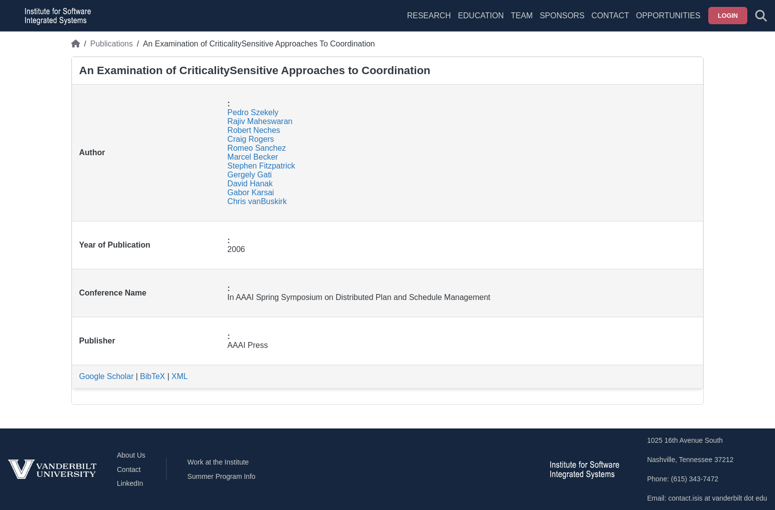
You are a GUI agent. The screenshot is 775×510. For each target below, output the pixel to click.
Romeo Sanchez (256, 148)
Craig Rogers (250, 139)
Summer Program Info (221, 476)
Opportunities (668, 15)
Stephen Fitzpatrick (261, 166)
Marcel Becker (252, 157)
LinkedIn (130, 483)
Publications (111, 44)
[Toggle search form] (761, 16)
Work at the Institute (218, 462)
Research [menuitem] (429, 15)
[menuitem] (521, 21)
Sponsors (562, 15)
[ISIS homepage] (55, 16)
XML (180, 376)
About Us (131, 455)
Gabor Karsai (250, 192)
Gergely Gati (249, 174)
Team (521, 15)
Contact (610, 15)
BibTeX (152, 376)
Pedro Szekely (252, 112)
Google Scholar (106, 376)
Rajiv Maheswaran (260, 121)
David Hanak (250, 183)
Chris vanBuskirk (257, 201)
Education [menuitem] (481, 15)
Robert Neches (253, 130)
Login (728, 15)
